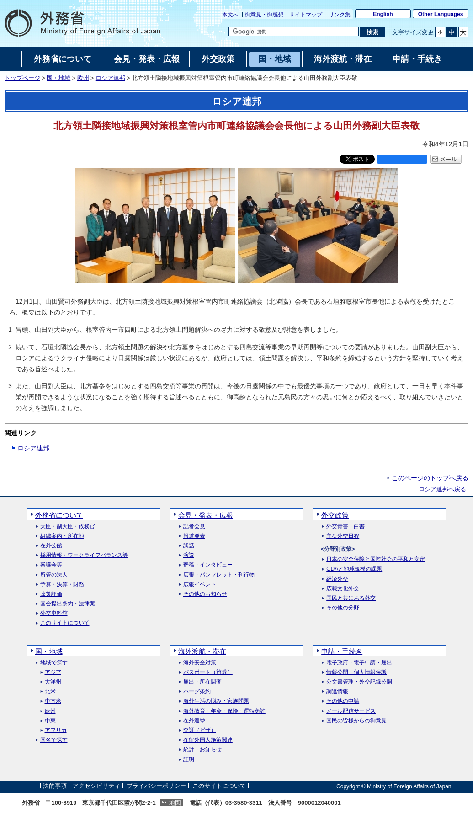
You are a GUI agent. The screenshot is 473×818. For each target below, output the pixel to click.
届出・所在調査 (202, 682)
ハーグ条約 (197, 692)
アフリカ (56, 730)
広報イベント (199, 585)
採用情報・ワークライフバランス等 (84, 555)
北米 (50, 692)
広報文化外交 (342, 589)
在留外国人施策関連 (208, 740)
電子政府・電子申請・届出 (359, 663)
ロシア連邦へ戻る (442, 489)
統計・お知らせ (202, 750)
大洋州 (53, 682)
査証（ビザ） (199, 730)
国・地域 (58, 78)
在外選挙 (194, 721)
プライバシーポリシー (156, 786)
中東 (50, 721)
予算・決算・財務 (62, 585)
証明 (188, 760)
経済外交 (337, 579)
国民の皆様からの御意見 (356, 721)
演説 (188, 555)
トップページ (22, 78)
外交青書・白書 (345, 526)
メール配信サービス (351, 711)
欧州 (83, 78)
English (383, 14)
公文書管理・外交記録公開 (359, 682)
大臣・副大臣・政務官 (67, 526)
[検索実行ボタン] (372, 32)
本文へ (230, 14)
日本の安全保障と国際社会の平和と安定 (375, 559)
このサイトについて (65, 623)
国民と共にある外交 (351, 598)
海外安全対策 (199, 663)
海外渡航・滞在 (202, 651)
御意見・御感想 (264, 14)
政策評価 (51, 594)
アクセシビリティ (96, 786)
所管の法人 (54, 575)
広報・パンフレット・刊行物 (219, 575)
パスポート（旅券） (208, 672)
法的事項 (55, 786)
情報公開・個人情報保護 (356, 672)
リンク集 (340, 14)
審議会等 (51, 565)
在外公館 (51, 546)
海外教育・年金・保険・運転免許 (224, 711)
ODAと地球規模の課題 (354, 569)
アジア (53, 672)
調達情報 (337, 692)
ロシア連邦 (110, 78)
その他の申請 (342, 701)
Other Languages (440, 14)
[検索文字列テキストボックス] (293, 31)
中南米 (53, 701)
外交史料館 (54, 613)
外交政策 (335, 515)
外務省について (59, 515)
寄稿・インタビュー (208, 565)
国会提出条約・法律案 (67, 604)
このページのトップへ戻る (430, 478)
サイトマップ (305, 14)
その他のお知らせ (205, 594)
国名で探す (54, 740)
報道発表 (194, 536)
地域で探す (54, 663)
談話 (188, 546)
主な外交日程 (342, 536)
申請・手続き (341, 651)
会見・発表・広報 (205, 515)
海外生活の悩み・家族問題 (216, 701)
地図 (175, 802)
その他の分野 (342, 608)
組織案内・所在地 (62, 536)
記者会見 (194, 526)
